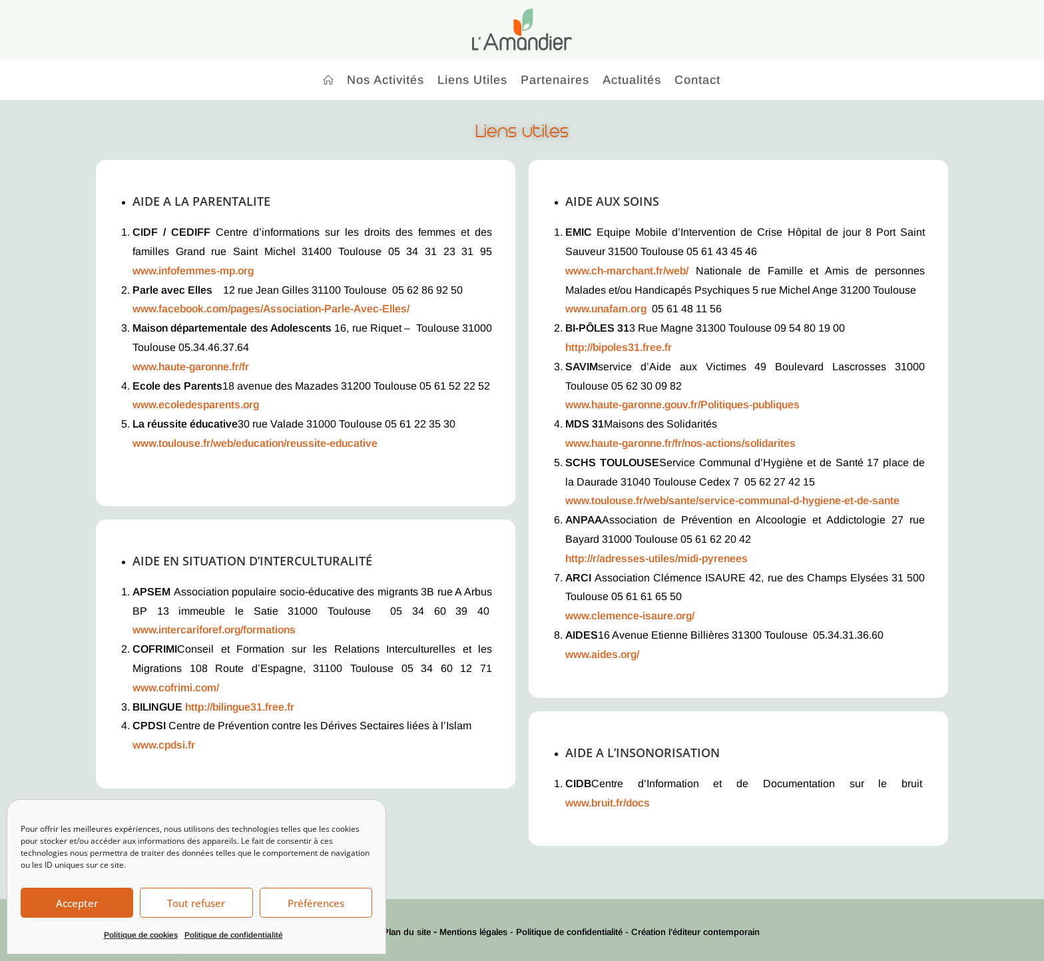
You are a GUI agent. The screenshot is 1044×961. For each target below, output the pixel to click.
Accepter (77, 903)
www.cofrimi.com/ (175, 687)
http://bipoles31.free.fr (618, 347)
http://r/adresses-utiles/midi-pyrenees (656, 558)
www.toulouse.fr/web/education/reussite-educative (255, 443)
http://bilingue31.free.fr (239, 707)
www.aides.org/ (602, 654)
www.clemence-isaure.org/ (629, 615)
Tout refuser (196, 903)
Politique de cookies (141, 935)
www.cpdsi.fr (163, 745)
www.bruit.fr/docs (607, 802)
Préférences (316, 903)
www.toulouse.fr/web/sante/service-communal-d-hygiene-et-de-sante (732, 500)
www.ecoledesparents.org (195, 404)
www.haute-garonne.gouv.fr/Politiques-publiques (682, 404)
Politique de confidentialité (233, 935)
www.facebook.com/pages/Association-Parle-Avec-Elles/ (270, 308)
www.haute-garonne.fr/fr (190, 366)
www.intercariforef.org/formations (214, 629)
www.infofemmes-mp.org (193, 270)
